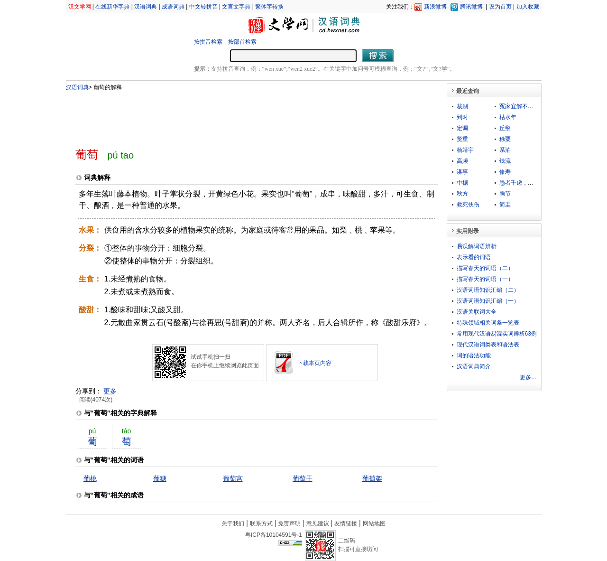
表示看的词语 (474, 257)
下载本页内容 (314, 363)
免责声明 (289, 523)
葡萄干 (303, 478)
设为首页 (500, 6)
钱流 (505, 161)
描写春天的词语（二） (485, 268)
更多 (110, 391)
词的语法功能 (474, 355)
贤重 (462, 139)
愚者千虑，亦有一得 (525, 182)
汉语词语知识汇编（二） (488, 290)
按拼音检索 (208, 41)
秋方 (462, 193)
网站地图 (374, 523)
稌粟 (505, 139)
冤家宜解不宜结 (519, 106)
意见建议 (317, 523)
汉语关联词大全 (477, 312)
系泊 (505, 150)
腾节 (505, 193)
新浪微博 (435, 6)
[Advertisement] (241, 115)
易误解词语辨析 (477, 246)
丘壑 (505, 128)
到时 (462, 117)
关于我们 (232, 523)
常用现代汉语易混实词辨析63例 (497, 333)
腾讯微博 (471, 6)
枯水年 (507, 117)
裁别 (462, 106)
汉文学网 (79, 6)
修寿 (505, 171)
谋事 (462, 171)
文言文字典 (236, 6)
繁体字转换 (269, 6)
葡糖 (159, 478)
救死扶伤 (468, 204)
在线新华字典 (112, 6)
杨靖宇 (465, 150)
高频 (462, 161)
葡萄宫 (233, 478)
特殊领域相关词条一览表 (488, 322)
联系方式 (261, 523)
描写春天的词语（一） (485, 279)
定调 (462, 128)
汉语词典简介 (474, 366)
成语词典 (173, 6)
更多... (528, 377)
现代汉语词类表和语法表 (488, 344)
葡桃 (90, 478)
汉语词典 (145, 6)
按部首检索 (242, 41)
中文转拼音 (203, 6)
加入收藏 (527, 6)
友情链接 (345, 523)
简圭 (505, 204)
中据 (462, 182)
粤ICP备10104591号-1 (273, 535)
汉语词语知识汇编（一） (488, 301)
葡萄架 (372, 478)
